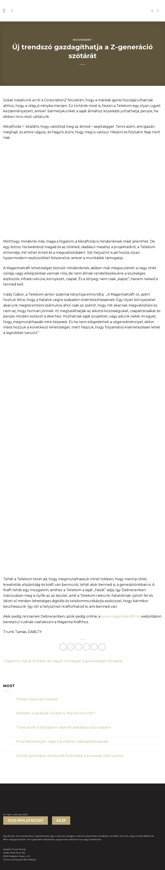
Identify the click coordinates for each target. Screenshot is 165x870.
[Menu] (5, 10)
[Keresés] (13, 10)
